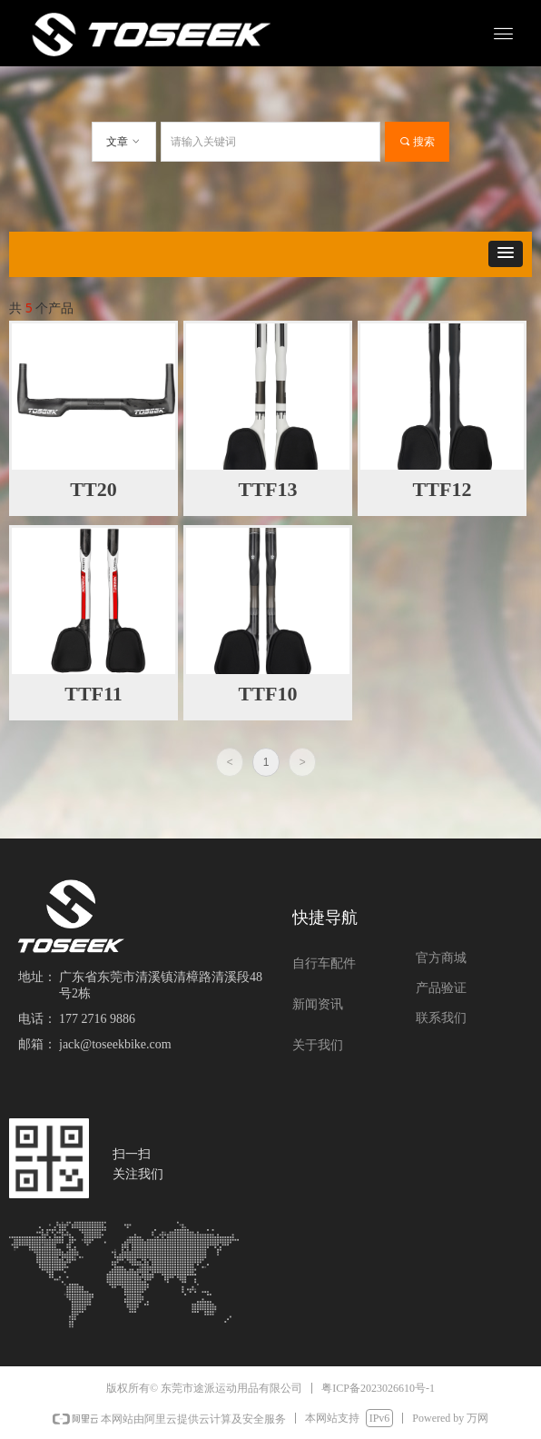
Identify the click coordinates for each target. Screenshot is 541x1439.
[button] (505, 254)
